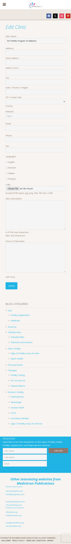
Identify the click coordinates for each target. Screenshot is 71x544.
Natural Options (18, 386)
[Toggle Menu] (4, 4)
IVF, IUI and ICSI (18, 380)
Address (10, 48)
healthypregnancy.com (14, 494)
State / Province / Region (17, 87)
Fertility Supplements (20, 315)
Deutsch (12, 167)
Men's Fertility (14, 348)
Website (10, 111)
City (7, 77)
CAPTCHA (10, 277)
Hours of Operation (15, 241)
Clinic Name (11, 36)
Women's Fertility (16, 392)
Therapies (12, 370)
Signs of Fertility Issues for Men (25, 353)
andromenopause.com (15, 501)
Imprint (50, 540)
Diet (10, 310)
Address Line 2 (12, 68)
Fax (7, 146)
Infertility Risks (14, 332)
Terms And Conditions (36, 540)
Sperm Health (17, 358)
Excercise (12, 327)
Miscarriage (16, 402)
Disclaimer (6, 540)
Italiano (11, 173)
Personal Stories (15, 365)
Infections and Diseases (21, 342)
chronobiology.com (13, 505)
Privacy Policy (18, 540)
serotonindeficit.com (14, 491)
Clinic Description (14, 198)
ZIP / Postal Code (13, 97)
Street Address (12, 58)
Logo (8, 184)
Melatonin (15, 320)
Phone (9, 135)
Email (8, 123)
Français (12, 178)
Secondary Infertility (20, 418)
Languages (11, 156)
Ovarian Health (17, 407)
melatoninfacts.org (13, 515)
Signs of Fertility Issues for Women (26, 423)
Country (9, 106)
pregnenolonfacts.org (14, 523)
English (11, 162)
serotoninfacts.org (13, 526)
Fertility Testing (18, 375)
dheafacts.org (11, 512)
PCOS (13, 413)
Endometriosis (17, 396)
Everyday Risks (17, 337)
